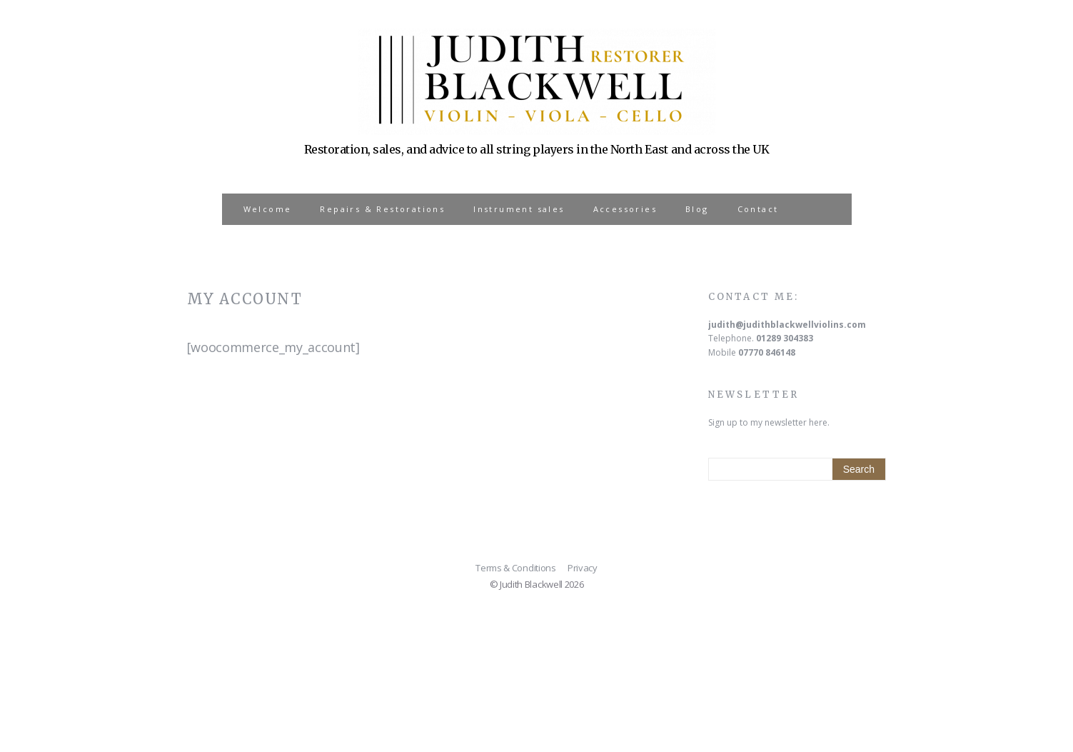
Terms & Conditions (515, 567)
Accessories (625, 209)
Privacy (583, 567)
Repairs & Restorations (382, 209)
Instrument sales (518, 209)
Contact (758, 209)
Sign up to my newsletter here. (769, 422)
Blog (697, 209)
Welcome (267, 209)
